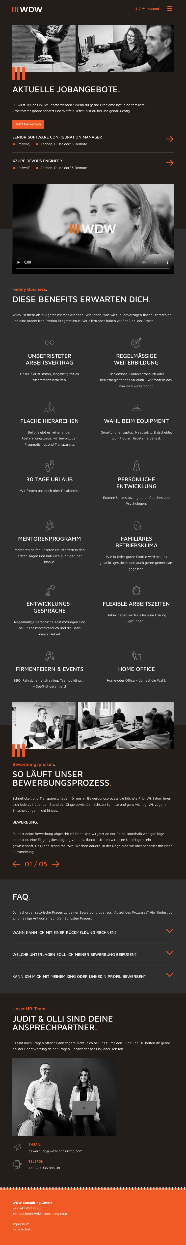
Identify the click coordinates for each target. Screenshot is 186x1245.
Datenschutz (22, 1229)
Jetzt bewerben (28, 124)
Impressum (20, 1224)
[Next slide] (55, 876)
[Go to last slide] (16, 876)
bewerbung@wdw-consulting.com (55, 1163)
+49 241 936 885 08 (44, 1179)
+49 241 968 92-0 (26, 1208)
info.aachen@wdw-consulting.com (39, 1214)
